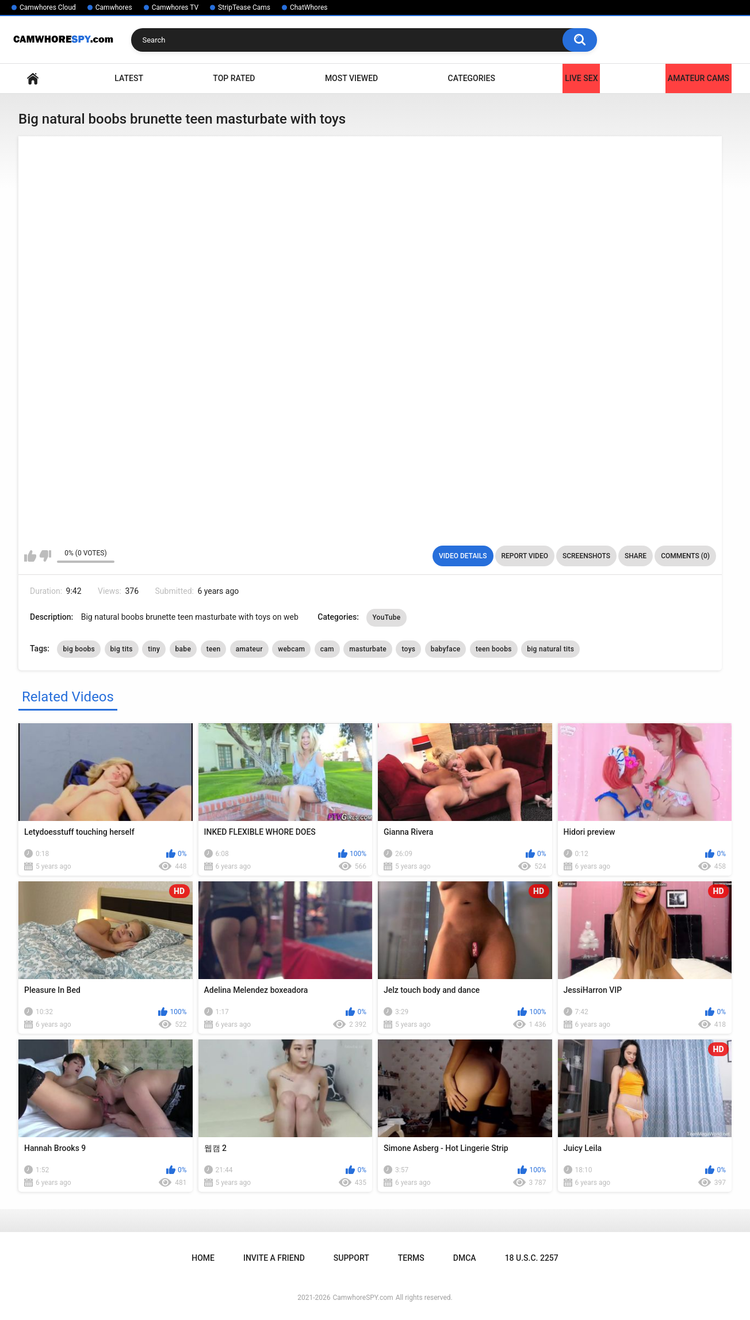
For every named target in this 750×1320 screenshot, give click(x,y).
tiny (154, 649)
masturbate (368, 649)
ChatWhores (308, 7)
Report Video (525, 556)
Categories (471, 78)
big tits (121, 649)
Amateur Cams (698, 78)
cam (327, 649)
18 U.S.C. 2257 (531, 1258)
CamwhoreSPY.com (362, 1298)
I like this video (30, 556)
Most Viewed (351, 78)
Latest (128, 78)
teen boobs (494, 649)
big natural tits (550, 649)
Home (32, 78)
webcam (291, 649)
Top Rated (234, 78)
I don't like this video (45, 556)
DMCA (464, 1258)
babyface (446, 649)
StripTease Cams (244, 7)
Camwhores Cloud (48, 7)
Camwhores (113, 7)
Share (635, 556)
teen (213, 649)
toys (408, 649)
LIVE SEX (581, 78)
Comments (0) (685, 556)
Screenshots (586, 556)
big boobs (79, 649)
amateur (249, 649)
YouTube (386, 617)
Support (351, 1258)
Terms (411, 1258)
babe (183, 649)
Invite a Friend (274, 1258)
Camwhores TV (175, 7)
